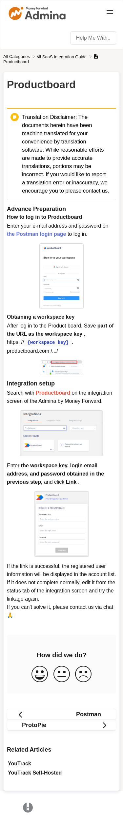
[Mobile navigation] (110, 13)
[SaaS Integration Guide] (62, 56)
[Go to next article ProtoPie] (61, 724)
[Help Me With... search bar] (93, 38)
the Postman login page (36, 234)
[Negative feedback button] (83, 674)
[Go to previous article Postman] (61, 713)
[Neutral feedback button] (61, 674)
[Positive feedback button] (40, 674)
